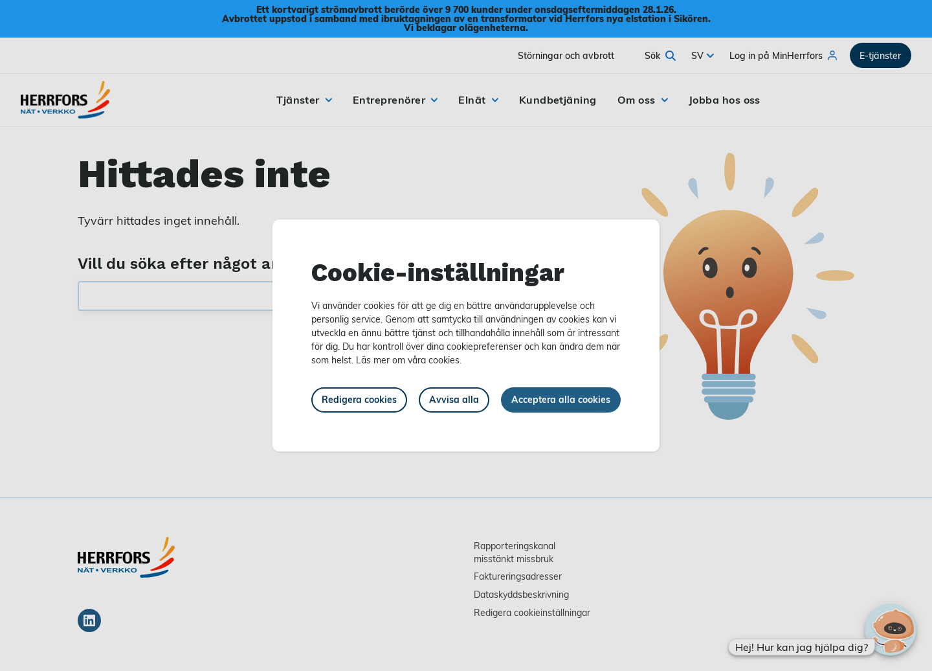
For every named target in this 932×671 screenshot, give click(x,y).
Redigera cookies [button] (359, 399)
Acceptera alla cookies (560, 399)
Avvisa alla (454, 399)
